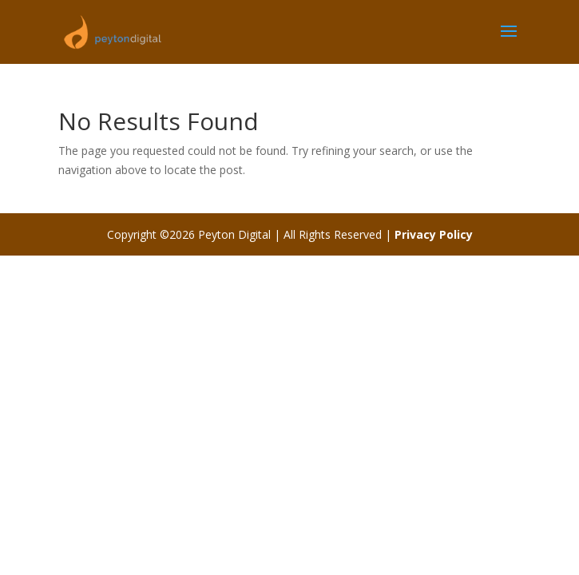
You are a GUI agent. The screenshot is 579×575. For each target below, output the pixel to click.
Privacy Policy (434, 234)
